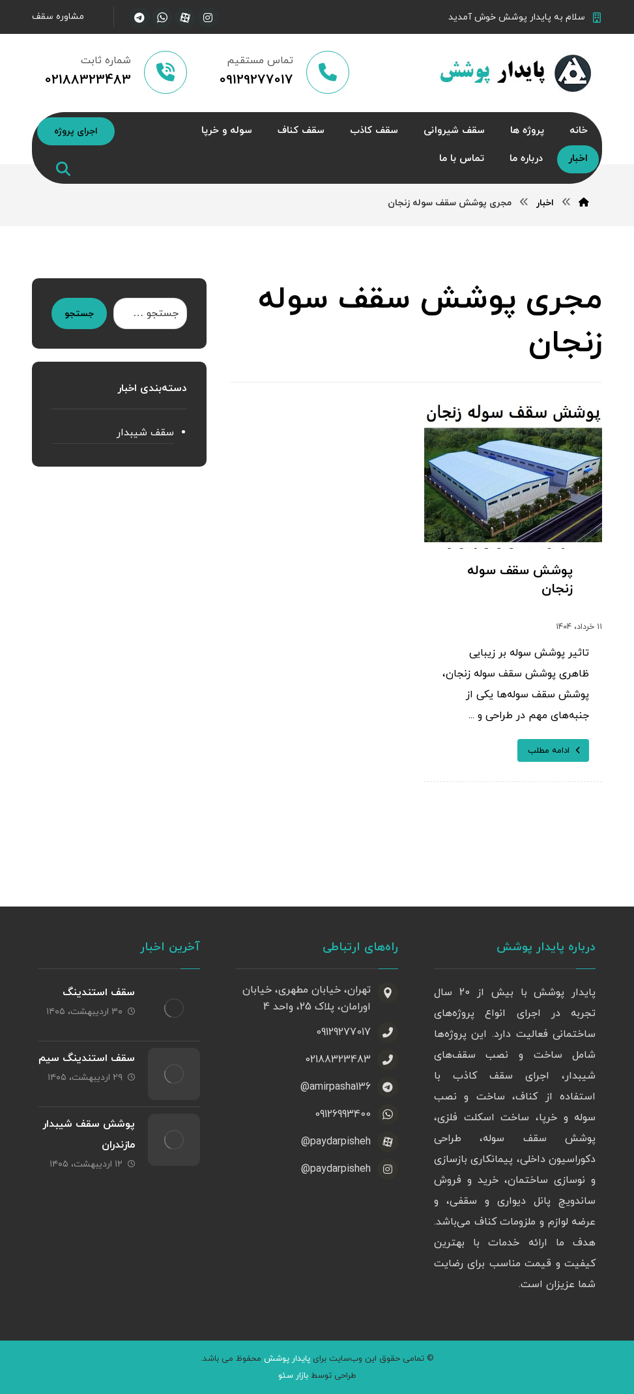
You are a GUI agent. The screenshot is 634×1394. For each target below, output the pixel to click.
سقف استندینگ (99, 992)
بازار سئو (293, 1376)
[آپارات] (185, 17)
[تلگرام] (139, 17)
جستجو (79, 314)
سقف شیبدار (145, 433)
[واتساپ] (162, 17)
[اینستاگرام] (207, 17)
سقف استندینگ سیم (86, 1058)
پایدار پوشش (287, 1359)
